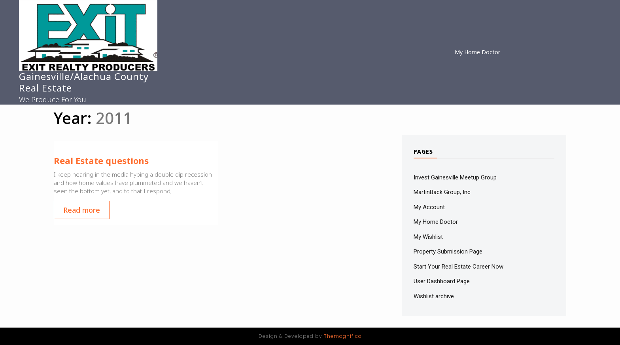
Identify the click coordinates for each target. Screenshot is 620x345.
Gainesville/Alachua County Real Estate (84, 82)
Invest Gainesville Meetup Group (455, 177)
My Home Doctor (477, 52)
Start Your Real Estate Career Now (458, 266)
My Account (429, 207)
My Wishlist (428, 236)
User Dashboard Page (442, 281)
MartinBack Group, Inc (442, 192)
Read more (81, 210)
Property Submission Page (448, 251)
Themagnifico (342, 336)
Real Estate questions (101, 160)
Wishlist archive (434, 296)
